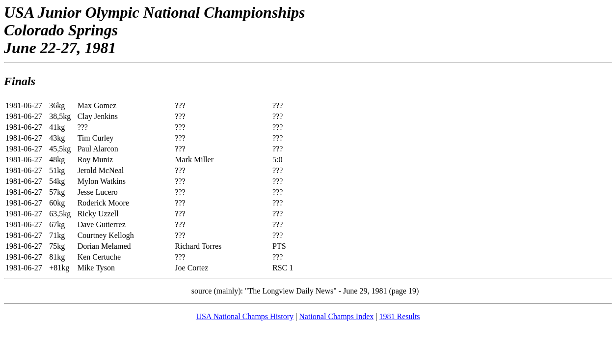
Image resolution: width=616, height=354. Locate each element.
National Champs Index (336, 316)
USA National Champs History (245, 316)
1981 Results (399, 316)
